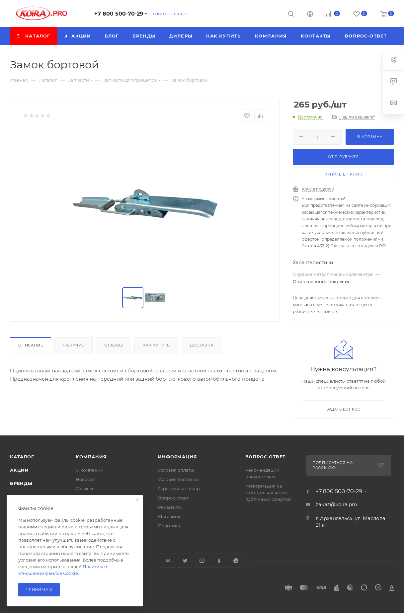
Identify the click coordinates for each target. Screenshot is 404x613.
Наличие (73, 345)
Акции (19, 470)
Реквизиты (170, 507)
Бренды (21, 483)
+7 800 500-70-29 (118, 14)
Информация (177, 456)
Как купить (156, 345)
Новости (85, 479)
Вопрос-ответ (173, 497)
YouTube (202, 561)
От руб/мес (343, 156)
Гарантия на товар (179, 488)
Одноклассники (219, 561)
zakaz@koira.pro (336, 504)
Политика (169, 525)
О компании (90, 470)
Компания (91, 456)
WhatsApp (236, 561)
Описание (30, 345)
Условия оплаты (176, 470)
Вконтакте (168, 561)
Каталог (22, 456)
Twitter (185, 561)
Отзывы (113, 345)
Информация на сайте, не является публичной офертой (268, 492)
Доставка (201, 345)
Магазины (169, 516)
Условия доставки (178, 479)
